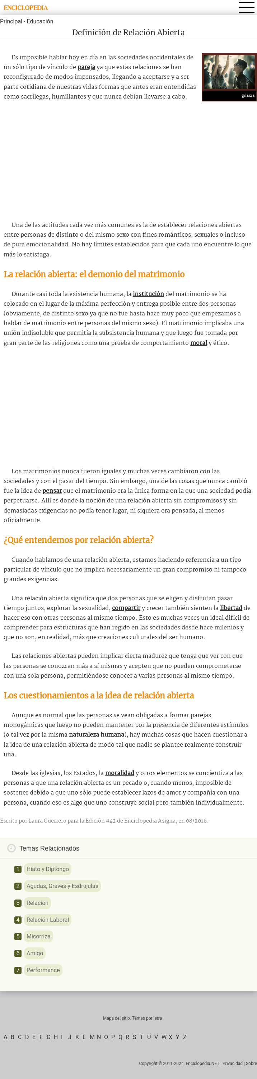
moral (198, 343)
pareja (86, 67)
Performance (43, 970)
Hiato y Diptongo (48, 869)
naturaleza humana (96, 735)
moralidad (119, 773)
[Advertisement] (128, 161)
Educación (40, 21)
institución (148, 294)
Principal (11, 21)
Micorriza (39, 936)
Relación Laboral (48, 919)
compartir (126, 608)
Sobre (251, 1063)
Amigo (35, 953)
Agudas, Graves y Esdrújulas (62, 886)
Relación (37, 903)
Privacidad (233, 1063)
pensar (52, 491)
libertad (231, 608)
